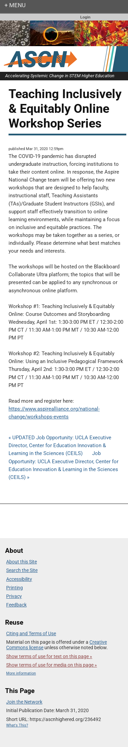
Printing (14, 587)
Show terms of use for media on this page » (51, 665)
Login (85, 17)
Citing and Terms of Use (31, 633)
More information (21, 673)
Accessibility (19, 579)
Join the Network (24, 702)
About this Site (21, 561)
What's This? (17, 725)
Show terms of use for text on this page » (49, 656)
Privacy (14, 596)
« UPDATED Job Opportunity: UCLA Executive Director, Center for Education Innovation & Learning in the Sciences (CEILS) (60, 445)
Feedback (16, 605)
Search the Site (22, 570)
